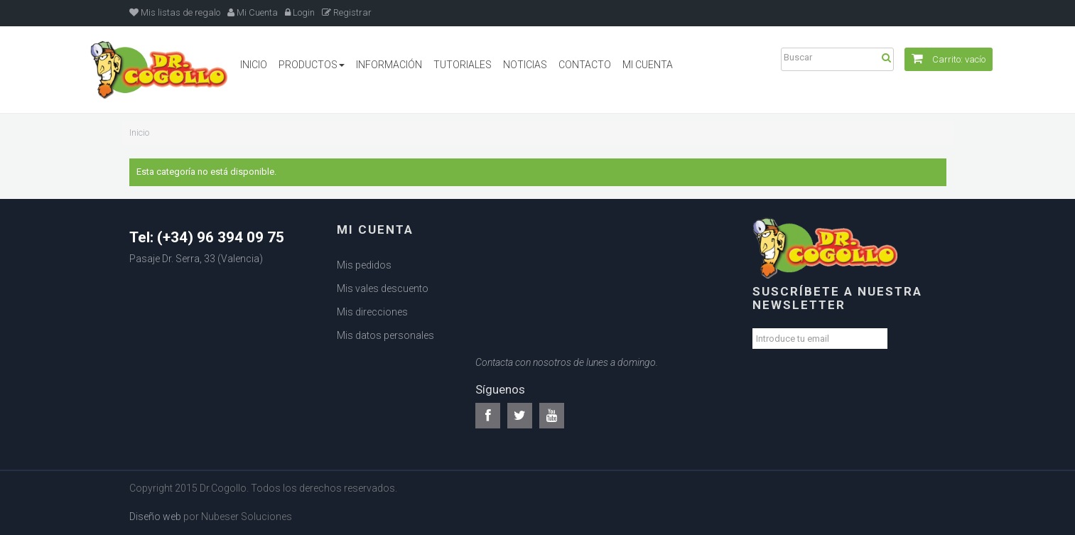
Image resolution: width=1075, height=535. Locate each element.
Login (300, 12)
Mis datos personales (385, 335)
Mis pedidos (364, 265)
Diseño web (155, 516)
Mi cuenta (375, 229)
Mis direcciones (372, 312)
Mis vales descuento (382, 288)
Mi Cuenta (252, 12)
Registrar (347, 12)
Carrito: (948, 59)
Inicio (139, 132)
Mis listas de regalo (174, 12)
